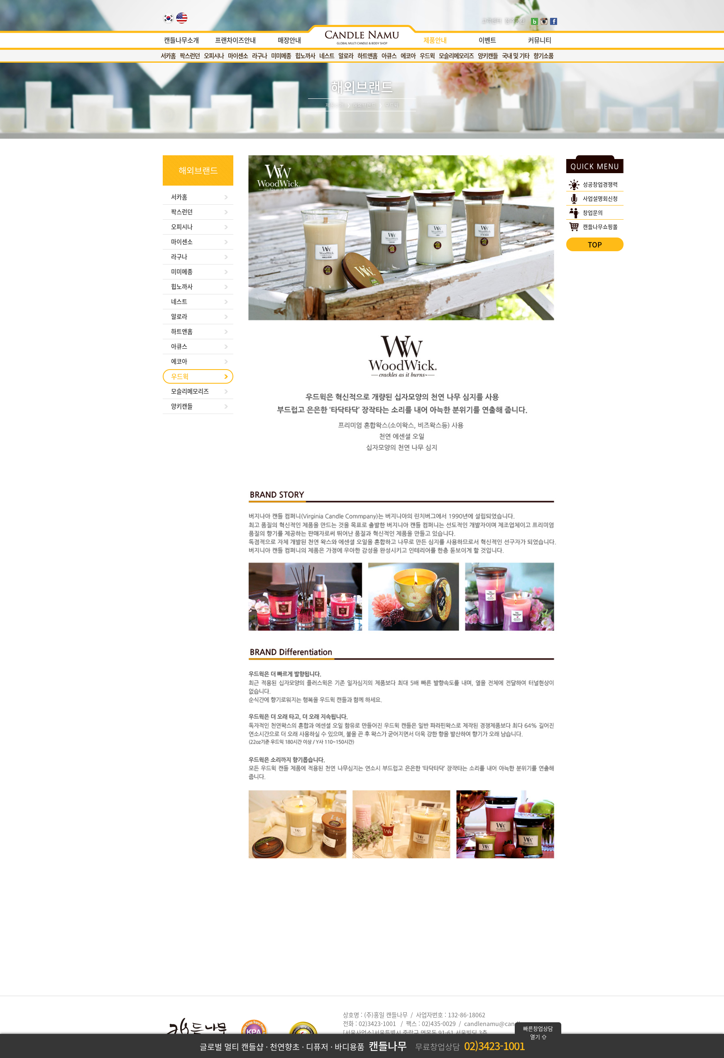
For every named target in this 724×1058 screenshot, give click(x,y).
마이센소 (238, 55)
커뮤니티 (539, 40)
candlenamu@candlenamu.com (508, 1023)
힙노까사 (305, 55)
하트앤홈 (367, 55)
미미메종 (281, 55)
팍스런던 (190, 55)
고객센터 (491, 20)
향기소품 (543, 55)
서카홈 (168, 55)
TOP (595, 244)
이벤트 (487, 40)
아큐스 (389, 55)
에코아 (408, 55)
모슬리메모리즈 (456, 55)
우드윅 (427, 55)
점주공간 (515, 20)
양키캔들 (488, 55)
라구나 (259, 55)
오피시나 (214, 55)
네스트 (326, 55)
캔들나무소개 (181, 40)
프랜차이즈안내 (235, 40)
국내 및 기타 (515, 55)
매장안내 (289, 40)
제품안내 (435, 40)
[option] (362, 35)
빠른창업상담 (538, 1032)
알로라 (345, 55)
